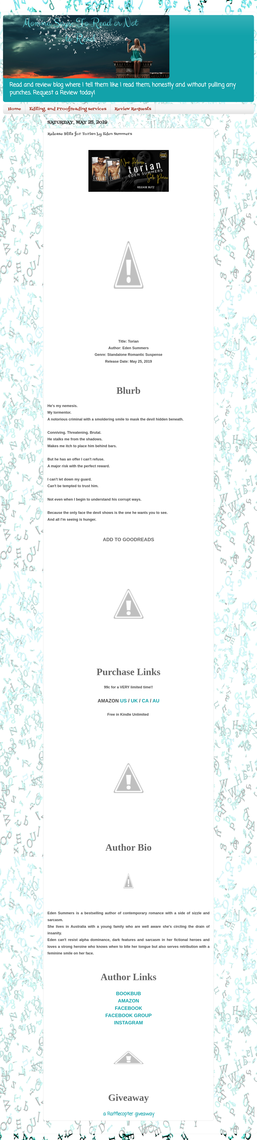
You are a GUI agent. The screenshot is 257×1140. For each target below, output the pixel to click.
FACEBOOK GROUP (128, 1015)
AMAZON (128, 1000)
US (123, 700)
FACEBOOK (128, 1008)
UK (134, 700)
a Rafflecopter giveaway (128, 1114)
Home (14, 109)
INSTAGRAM (128, 1022)
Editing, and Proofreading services (67, 109)
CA (145, 700)
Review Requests (133, 109)
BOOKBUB (128, 993)
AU (156, 700)
